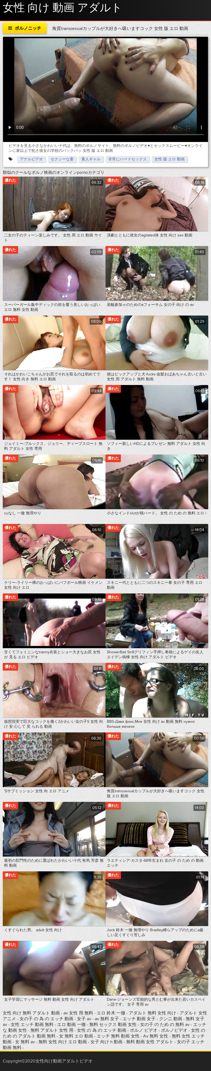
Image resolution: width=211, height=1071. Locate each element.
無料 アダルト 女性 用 (52, 1030)
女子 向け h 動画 (106, 1042)
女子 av (84, 1019)
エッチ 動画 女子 (139, 1019)
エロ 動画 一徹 (71, 1024)
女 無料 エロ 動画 (76, 1036)
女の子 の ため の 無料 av (165, 1024)
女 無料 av (25, 1042)
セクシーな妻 (62, 159)
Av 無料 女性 (155, 1036)
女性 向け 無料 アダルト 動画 (31, 1013)
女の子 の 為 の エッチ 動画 (46, 1019)
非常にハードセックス (127, 159)
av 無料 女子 (107, 1019)
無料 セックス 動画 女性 (113, 1024)
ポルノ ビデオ (144, 1030)
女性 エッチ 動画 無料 (32, 1024)
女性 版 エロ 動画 (169, 159)
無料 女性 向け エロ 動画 (63, 1042)
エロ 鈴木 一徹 (111, 1013)
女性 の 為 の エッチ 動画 (102, 1030)
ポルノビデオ (174, 1030)
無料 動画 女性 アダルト (149, 1042)
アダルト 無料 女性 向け (153, 1013)
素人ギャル (91, 159)
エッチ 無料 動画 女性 (119, 1036)
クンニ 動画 (171, 1019)
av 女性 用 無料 (78, 1013)
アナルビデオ (31, 159)
